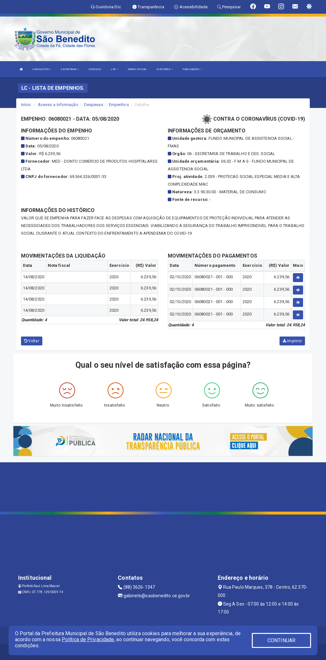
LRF (114, 69)
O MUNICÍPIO (41, 69)
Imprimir (292, 341)
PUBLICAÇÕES (192, 69)
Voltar (31, 341)
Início (26, 104)
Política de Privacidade (88, 639)
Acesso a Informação (58, 104)
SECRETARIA (69, 69)
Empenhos (119, 104)
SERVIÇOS (95, 69)
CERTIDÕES (164, 69)
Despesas (93, 104)
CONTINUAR (281, 640)
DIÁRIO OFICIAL (137, 69)
